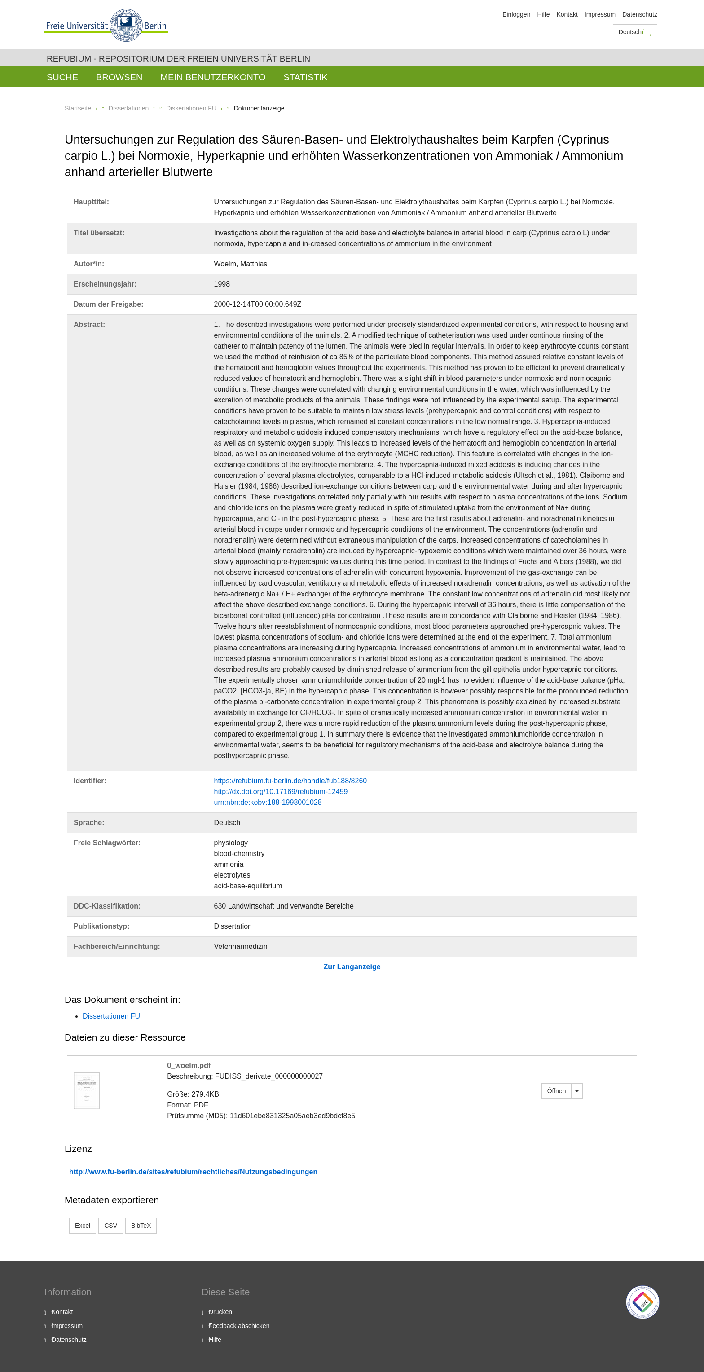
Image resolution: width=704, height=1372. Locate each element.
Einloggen (516, 14)
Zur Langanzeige (351, 967)
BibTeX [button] (141, 1225)
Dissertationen (129, 108)
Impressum (600, 14)
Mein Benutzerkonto (212, 77)
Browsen (119, 77)
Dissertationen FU (191, 108)
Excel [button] (82, 1225)
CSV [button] (110, 1225)
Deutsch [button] (635, 31)
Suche (62, 77)
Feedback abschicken (239, 1325)
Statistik (305, 77)
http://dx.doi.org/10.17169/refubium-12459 (281, 791)
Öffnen (556, 1090)
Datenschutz (639, 14)
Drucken (220, 1311)
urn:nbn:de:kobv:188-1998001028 (268, 802)
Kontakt (566, 14)
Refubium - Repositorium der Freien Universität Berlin (178, 58)
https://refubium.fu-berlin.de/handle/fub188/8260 (290, 781)
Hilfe (543, 14)
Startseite (78, 108)
